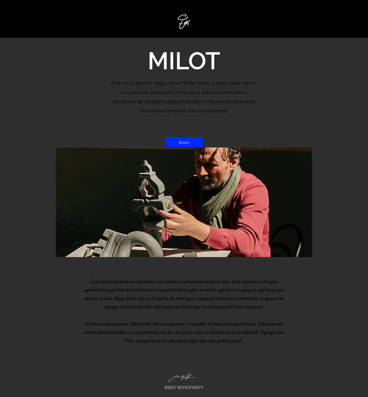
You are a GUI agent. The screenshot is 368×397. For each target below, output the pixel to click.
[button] (184, 142)
